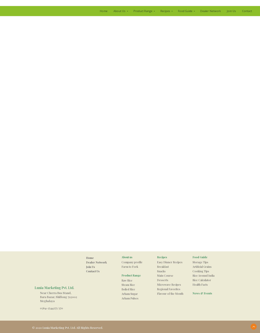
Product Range (143, 11)
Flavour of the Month (170, 293)
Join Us (231, 11)
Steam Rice (128, 285)
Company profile (132, 262)
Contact (247, 11)
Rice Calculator (202, 280)
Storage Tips (200, 262)
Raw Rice (127, 280)
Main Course (165, 275)
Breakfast (163, 266)
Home (103, 11)
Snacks (161, 271)
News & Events (202, 293)
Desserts (162, 280)
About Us (120, 11)
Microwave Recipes (169, 284)
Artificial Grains (202, 266)
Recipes (165, 11)
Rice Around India (203, 275)
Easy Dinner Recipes (169, 262)
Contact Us (93, 271)
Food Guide (185, 11)
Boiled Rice (128, 289)
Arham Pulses (130, 298)
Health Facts (200, 284)
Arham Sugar (130, 294)
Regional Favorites (168, 289)
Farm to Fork (130, 266)
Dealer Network (210, 11)
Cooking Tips (201, 271)
